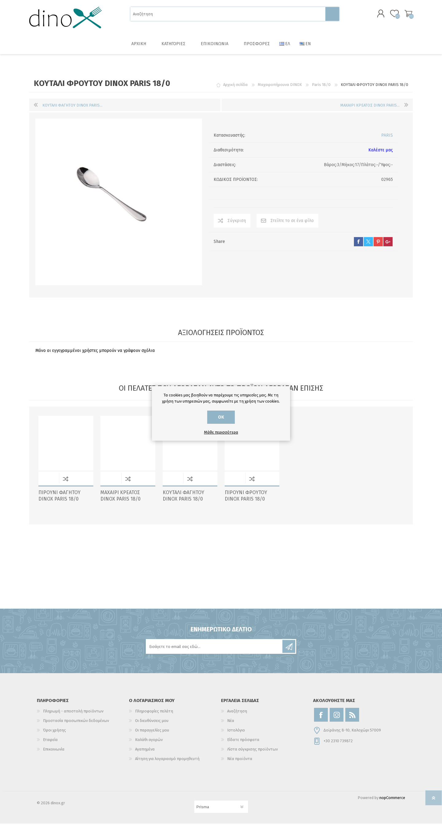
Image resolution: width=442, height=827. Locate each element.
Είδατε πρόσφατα (243, 743)
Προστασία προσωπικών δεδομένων (76, 724)
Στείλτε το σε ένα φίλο (292, 224)
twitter (368, 245)
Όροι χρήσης (54, 733)
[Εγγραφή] (214, 649)
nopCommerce (392, 801)
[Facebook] (321, 718)
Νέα (230, 724)
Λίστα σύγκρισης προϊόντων (252, 752)
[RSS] (352, 718)
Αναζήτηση (332, 15)
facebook (358, 245)
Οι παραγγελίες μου (152, 733)
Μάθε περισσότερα (221, 432)
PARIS (387, 138)
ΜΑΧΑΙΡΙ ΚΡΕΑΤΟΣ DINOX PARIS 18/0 (120, 499)
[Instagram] (336, 718)
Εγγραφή (288, 649)
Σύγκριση (236, 224)
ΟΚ (221, 417)
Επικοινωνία (53, 752)
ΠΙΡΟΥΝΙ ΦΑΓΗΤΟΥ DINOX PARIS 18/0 (59, 499)
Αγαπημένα (145, 752)
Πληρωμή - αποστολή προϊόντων (73, 714)
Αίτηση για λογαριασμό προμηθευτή (167, 762)
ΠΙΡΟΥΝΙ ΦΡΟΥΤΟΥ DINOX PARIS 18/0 (246, 499)
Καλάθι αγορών (406, 15)
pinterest (378, 245)
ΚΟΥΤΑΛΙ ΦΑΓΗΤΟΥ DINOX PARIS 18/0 (183, 499)
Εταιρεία (50, 743)
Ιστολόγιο (236, 733)
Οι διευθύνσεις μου (152, 724)
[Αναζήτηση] (227, 15)
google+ (388, 245)
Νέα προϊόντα (239, 762)
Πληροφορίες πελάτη (154, 714)
